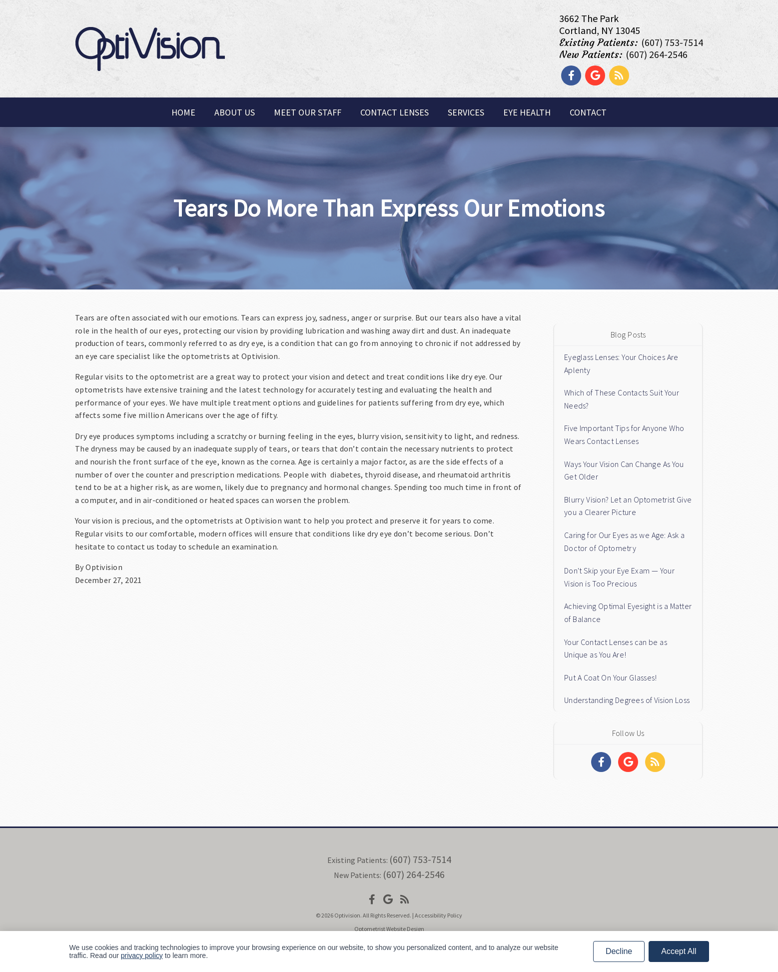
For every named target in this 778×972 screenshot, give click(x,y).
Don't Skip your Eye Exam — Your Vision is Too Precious (619, 577)
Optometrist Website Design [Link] (389, 928)
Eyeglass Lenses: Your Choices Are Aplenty (621, 363)
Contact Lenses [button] (394, 112)
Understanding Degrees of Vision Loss (627, 700)
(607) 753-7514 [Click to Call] (672, 42)
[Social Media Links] (601, 762)
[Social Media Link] (571, 75)
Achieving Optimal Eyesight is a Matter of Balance (628, 612)
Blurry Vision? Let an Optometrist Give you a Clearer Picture (628, 506)
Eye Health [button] (527, 112)
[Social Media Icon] (372, 899)
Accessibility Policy (438, 915)
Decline (619, 951)
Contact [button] (588, 112)
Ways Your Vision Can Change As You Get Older (624, 470)
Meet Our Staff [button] (307, 112)
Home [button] (183, 112)
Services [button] (466, 112)
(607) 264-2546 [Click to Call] (657, 54)
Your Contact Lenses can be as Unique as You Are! (615, 648)
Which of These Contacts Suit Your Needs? (621, 399)
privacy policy (142, 956)
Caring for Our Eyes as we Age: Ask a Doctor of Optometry (624, 541)
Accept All (678, 951)
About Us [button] (234, 112)
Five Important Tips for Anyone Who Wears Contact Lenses (624, 434)
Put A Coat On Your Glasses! (610, 677)
